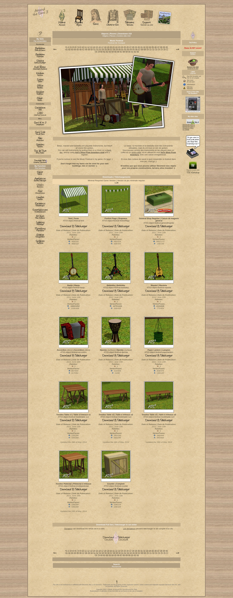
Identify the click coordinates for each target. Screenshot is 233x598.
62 (125, 49)
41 (66, 49)
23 (119, 47)
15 (97, 47)
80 (101, 51)
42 (69, 49)
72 (153, 49)
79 (99, 51)
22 (116, 47)
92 (135, 51)
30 (139, 47)
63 (128, 49)
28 (133, 47)
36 (155, 47)
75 (161, 49)
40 (167, 47)
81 (104, 51)
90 (129, 51)
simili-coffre (136, 152)
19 (108, 47)
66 (136, 49)
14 (94, 47)
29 (136, 47)
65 (134, 49)
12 (88, 47)
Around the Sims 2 (189, 126)
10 (83, 47)
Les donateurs (129, 529)
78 (96, 51)
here (108, 159)
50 (92, 49)
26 (127, 47)
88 (124, 51)
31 (141, 47)
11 (86, 47)
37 (158, 47)
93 (138, 51)
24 (122, 47)
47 (83, 49)
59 (117, 49)
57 (111, 49)
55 (106, 49)
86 (118, 51)
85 (115, 51)
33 (147, 47)
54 (103, 49)
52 (97, 49)
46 (80, 49)
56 (108, 49)
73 (156, 49)
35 (153, 47)
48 (86, 49)
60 (120, 49)
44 (75, 49)
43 (72, 49)
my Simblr (186, 129)
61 (122, 49)
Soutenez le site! (193, 67)
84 (113, 51)
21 (113, 47)
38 (161, 47)
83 (110, 51)
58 (114, 49)
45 (78, 49)
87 (121, 51)
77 (167, 49)
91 (132, 51)
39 (164, 47)
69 (145, 49)
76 (164, 49)
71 (150, 49)
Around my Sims (188, 128)
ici (153, 161)
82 (107, 51)
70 (148, 49)
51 (94, 49)
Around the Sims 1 (189, 124)
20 (111, 47)
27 (130, 47)
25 (125, 47)
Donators (68, 529)
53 (100, 49)
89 (127, 51)
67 (139, 49)
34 (150, 47)
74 (159, 49)
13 (91, 47)
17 (102, 47)
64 (131, 49)
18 (105, 47)
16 (100, 47)
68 (142, 49)
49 (89, 49)
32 (144, 47)
